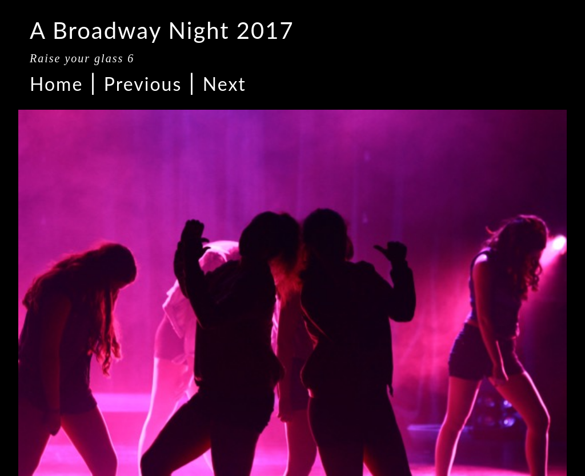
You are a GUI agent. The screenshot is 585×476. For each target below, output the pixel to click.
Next (224, 84)
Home (56, 84)
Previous (143, 84)
